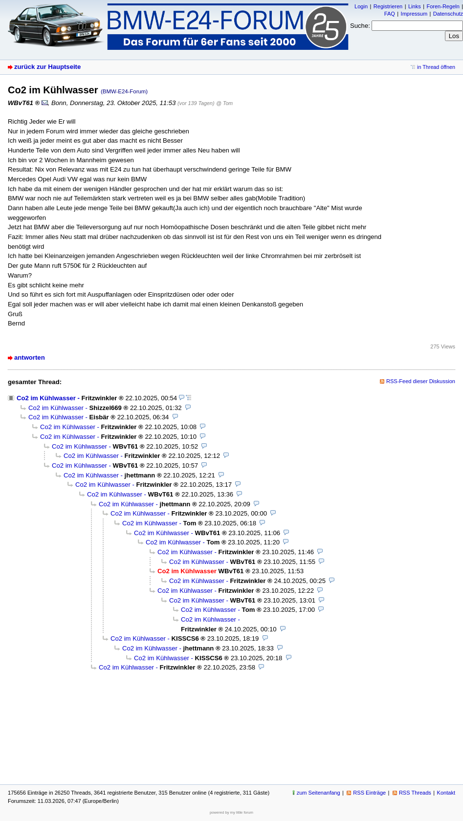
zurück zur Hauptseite (47, 66)
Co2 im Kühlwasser (46, 398)
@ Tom (224, 103)
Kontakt (446, 793)
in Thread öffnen (436, 67)
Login (361, 6)
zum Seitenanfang (318, 793)
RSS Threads (415, 793)
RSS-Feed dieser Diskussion (420, 381)
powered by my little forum (231, 812)
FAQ (389, 14)
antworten (29, 357)
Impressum (414, 14)
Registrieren (388, 6)
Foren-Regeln (442, 6)
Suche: (360, 25)
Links (414, 6)
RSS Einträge (369, 793)
